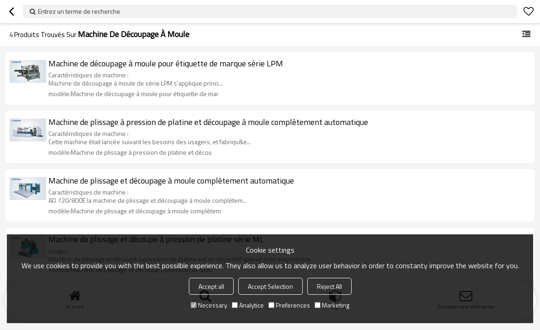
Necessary (209, 305)
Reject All (329, 286)
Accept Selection (270, 286)
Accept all (211, 286)
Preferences (289, 305)
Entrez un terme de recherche (79, 11)
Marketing (332, 305)
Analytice (248, 305)
